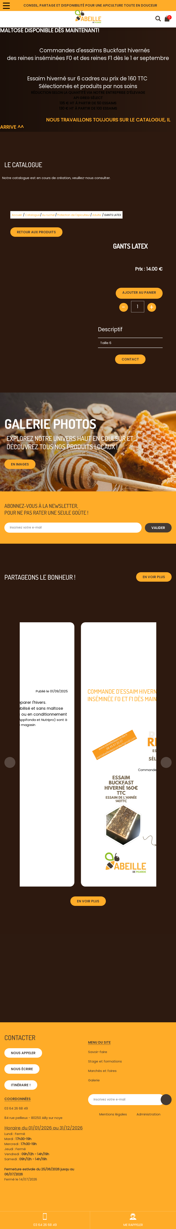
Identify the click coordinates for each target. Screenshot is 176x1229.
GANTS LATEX (112, 215)
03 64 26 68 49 (16, 1108)
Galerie (94, 1080)
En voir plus (154, 577)
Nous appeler (23, 1053)
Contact (130, 359)
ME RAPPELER (133, 1220)
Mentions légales (113, 1114)
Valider (158, 527)
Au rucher (48, 215)
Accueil (17, 215)
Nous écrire (22, 1069)
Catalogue (32, 215)
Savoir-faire (97, 1052)
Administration (148, 1114)
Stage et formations (105, 1061)
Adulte (96, 215)
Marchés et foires (102, 1070)
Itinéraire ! (21, 1085)
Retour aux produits (36, 232)
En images (20, 464)
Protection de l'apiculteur (73, 215)
